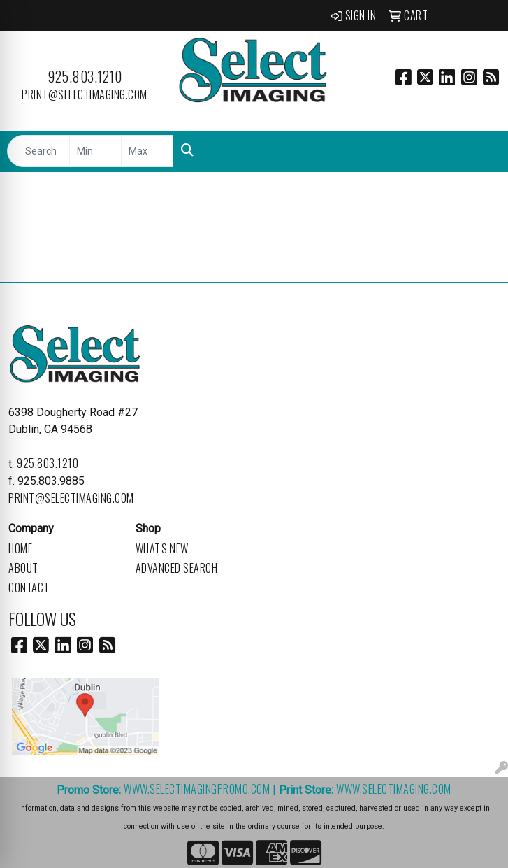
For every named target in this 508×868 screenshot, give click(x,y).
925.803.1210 (85, 76)
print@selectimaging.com (84, 94)
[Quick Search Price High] (147, 151)
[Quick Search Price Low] (95, 151)
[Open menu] (480, 151)
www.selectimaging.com (393, 789)
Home (20, 548)
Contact (29, 587)
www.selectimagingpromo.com (197, 789)
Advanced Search (177, 568)
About (23, 568)
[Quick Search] (38, 151)
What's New (162, 548)
